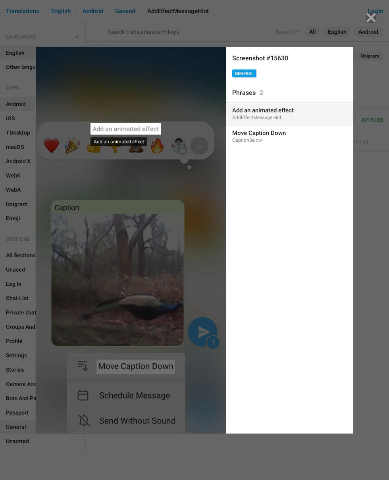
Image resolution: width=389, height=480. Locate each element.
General (244, 73)
